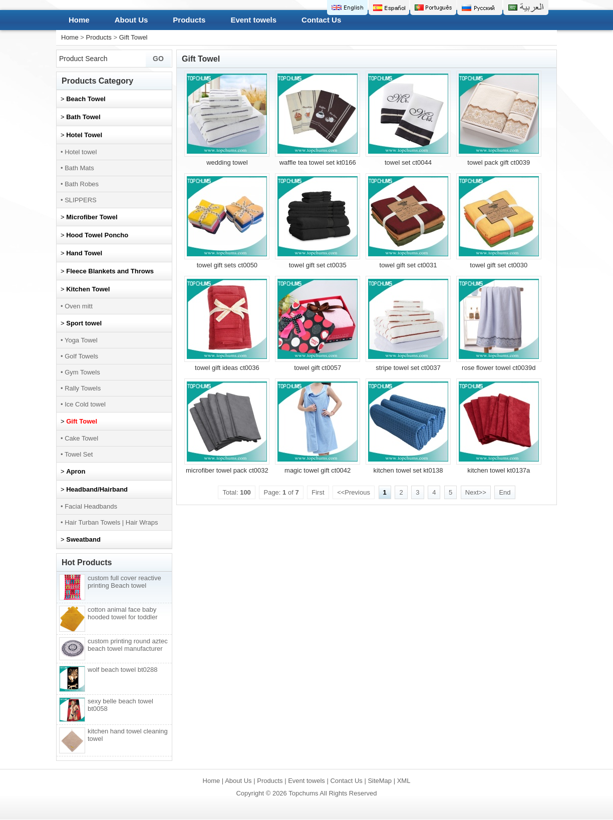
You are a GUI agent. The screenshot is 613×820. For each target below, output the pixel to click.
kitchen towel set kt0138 (408, 470)
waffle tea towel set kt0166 (317, 162)
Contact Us (321, 20)
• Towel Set (77, 454)
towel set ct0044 (408, 162)
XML (404, 780)
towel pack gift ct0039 (498, 162)
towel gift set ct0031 (408, 265)
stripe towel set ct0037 (408, 367)
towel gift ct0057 (317, 367)
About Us (131, 20)
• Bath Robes (80, 184)
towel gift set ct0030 (498, 265)
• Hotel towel (79, 152)
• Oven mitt (77, 306)
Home (79, 20)
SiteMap (380, 780)
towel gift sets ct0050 (227, 265)
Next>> (475, 492)
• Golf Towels (79, 356)
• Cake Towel (79, 438)
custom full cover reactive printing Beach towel (124, 581)
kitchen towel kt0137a (498, 470)
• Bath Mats (77, 168)
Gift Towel (133, 37)
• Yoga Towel (79, 340)
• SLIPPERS (79, 200)
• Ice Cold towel (83, 404)
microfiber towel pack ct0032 (227, 470)
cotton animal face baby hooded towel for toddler (122, 613)
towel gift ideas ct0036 (227, 367)
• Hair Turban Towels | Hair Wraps (109, 522)
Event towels (253, 20)
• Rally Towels (81, 388)
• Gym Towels (80, 372)
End (504, 492)
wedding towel (226, 162)
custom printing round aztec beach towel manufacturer (128, 644)
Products (189, 20)
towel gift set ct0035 (318, 265)
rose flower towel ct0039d (498, 367)
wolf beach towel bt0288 (122, 669)
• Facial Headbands (89, 506)
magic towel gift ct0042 (317, 470)
